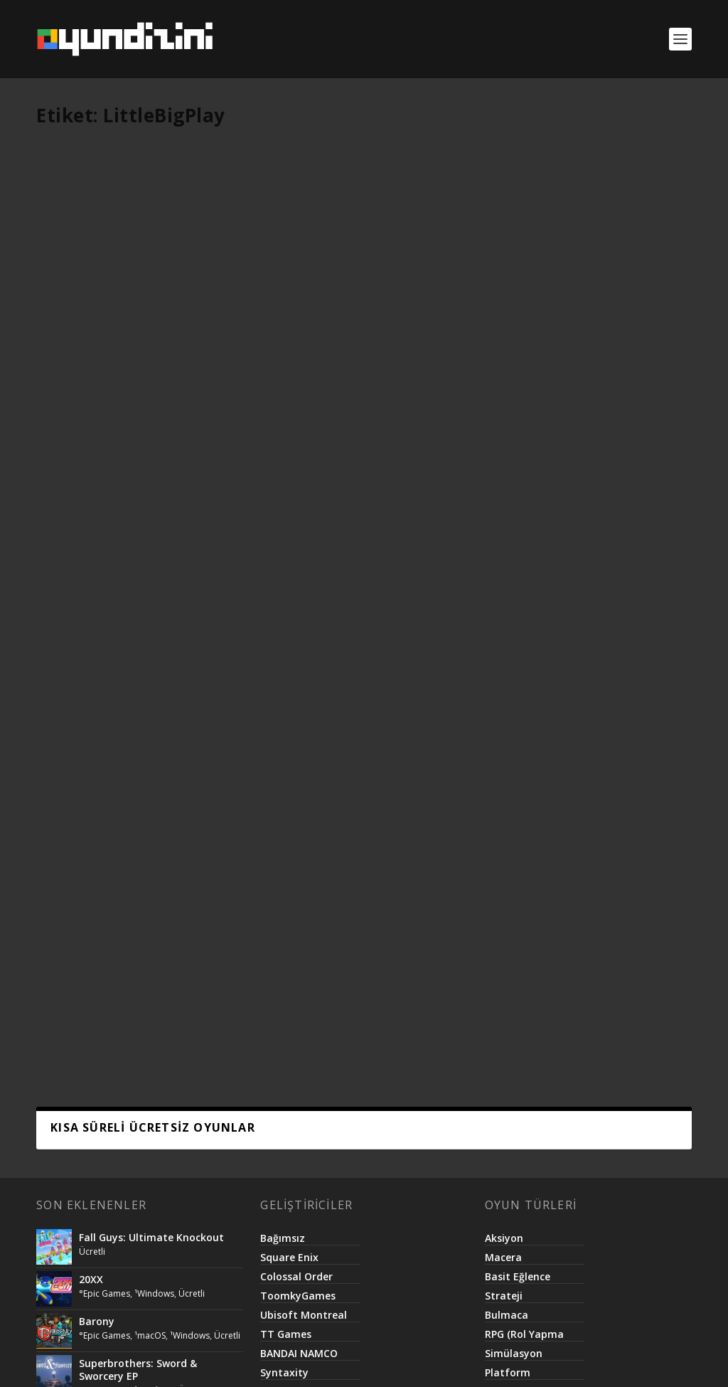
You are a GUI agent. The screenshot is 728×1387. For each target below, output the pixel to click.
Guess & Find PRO (102, 317)
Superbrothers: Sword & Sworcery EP (138, 734)
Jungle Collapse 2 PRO (565, 317)
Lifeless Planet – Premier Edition (159, 888)
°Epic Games (104, 658)
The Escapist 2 (115, 846)
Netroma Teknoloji (337, 1360)
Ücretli (63, 348)
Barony (96, 685)
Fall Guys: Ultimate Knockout (151, 601)
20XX (91, 643)
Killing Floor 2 (112, 930)
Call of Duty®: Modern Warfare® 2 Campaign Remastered (135, 798)
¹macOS (150, 700)
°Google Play (136, 333)
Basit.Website (426, 1360)
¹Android (185, 333)
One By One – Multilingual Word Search (354, 324)
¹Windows (154, 658)
